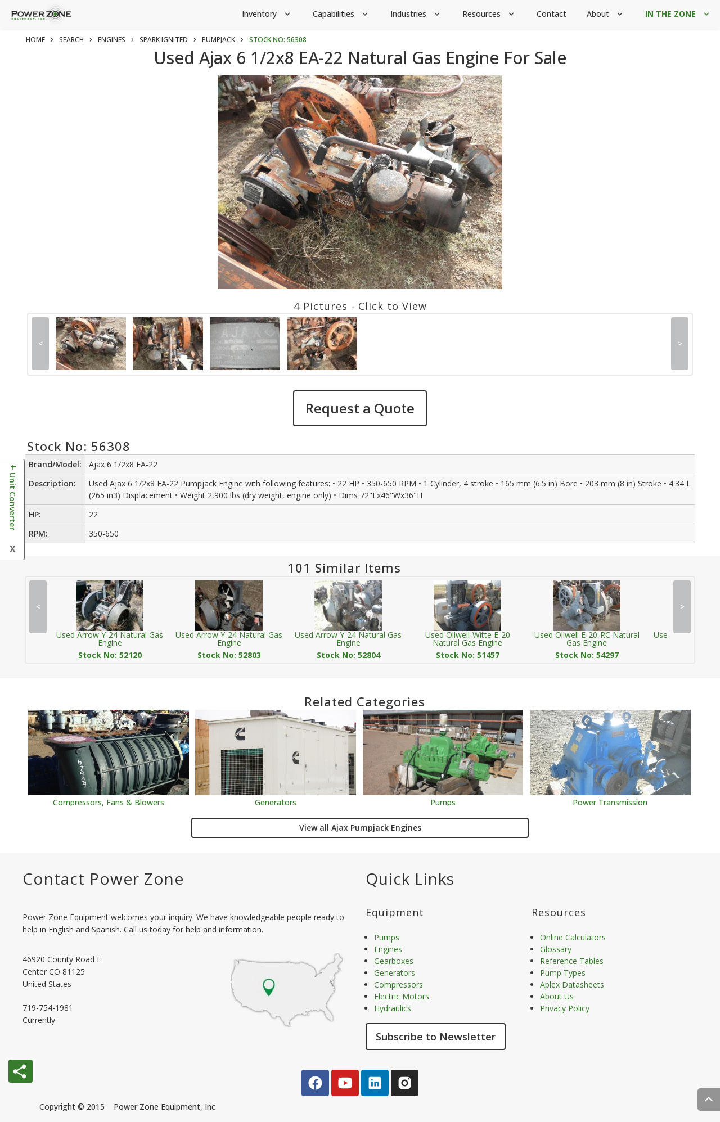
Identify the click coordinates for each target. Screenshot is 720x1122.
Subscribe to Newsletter (436, 1036)
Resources (489, 14)
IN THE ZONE (678, 14)
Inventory (267, 14)
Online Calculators (573, 937)
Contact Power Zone (103, 878)
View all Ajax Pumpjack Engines (360, 827)
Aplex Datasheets (572, 984)
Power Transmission (610, 801)
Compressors (398, 984)
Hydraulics (392, 1008)
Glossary (556, 949)
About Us (557, 996)
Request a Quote (360, 408)
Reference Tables (572, 961)
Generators (275, 801)
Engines (388, 949)
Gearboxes (393, 961)
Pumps (443, 801)
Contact (551, 13)
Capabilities (341, 14)
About (606, 14)
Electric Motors (401, 996)
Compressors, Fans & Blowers (108, 801)
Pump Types (563, 972)
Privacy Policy (565, 1008)
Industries (416, 14)
